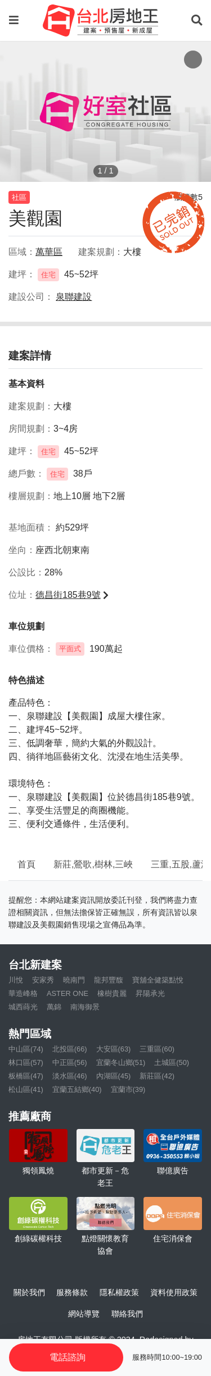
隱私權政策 (119, 1292)
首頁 (26, 864)
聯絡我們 (127, 1313)
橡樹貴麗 (112, 993)
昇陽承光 (150, 993)
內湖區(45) (113, 1076)
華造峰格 (23, 993)
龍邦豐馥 (108, 980)
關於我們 (29, 1292)
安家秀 (43, 980)
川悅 (15, 980)
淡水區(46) (69, 1076)
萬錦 (54, 1007)
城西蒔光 (23, 1007)
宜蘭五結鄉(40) (77, 1089)
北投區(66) (69, 1049)
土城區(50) (171, 1062)
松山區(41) (25, 1089)
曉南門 (74, 980)
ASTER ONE (67, 993)
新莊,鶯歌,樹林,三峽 (93, 864)
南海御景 (85, 1007)
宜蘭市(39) (128, 1089)
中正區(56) (69, 1062)
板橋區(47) (25, 1076)
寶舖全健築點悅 (157, 980)
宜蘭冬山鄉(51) (121, 1062)
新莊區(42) (157, 1076)
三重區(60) (157, 1049)
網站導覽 (84, 1313)
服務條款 (72, 1292)
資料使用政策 (173, 1292)
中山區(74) (25, 1049)
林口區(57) (25, 1062)
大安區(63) (113, 1049)
